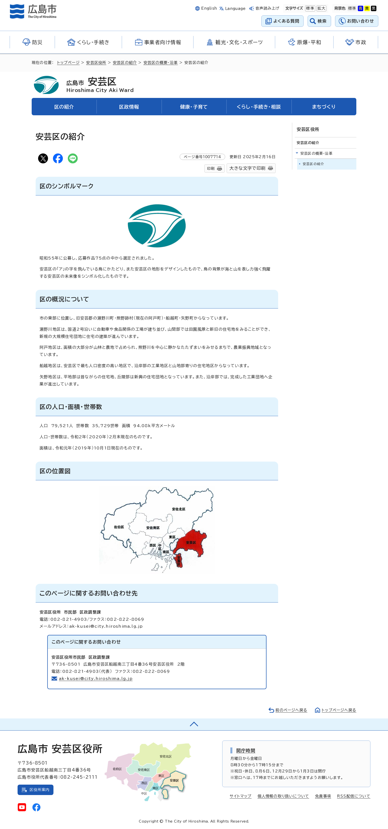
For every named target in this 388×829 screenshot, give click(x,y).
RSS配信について (353, 796)
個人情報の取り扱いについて (283, 796)
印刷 (211, 168)
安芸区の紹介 (125, 62)
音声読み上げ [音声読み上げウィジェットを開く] (267, 8)
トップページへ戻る (339, 710)
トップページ (68, 62)
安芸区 (100, 85)
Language (235, 8)
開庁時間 (245, 750)
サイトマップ (240, 796)
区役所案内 (39, 790)
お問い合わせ (360, 21)
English (209, 8)
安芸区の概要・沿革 (161, 62)
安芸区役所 (96, 62)
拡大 (320, 8)
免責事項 (323, 796)
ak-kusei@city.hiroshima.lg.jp (96, 679)
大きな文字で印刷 (247, 168)
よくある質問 (286, 21)
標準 (309, 8)
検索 (322, 21)
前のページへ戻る (291, 710)
